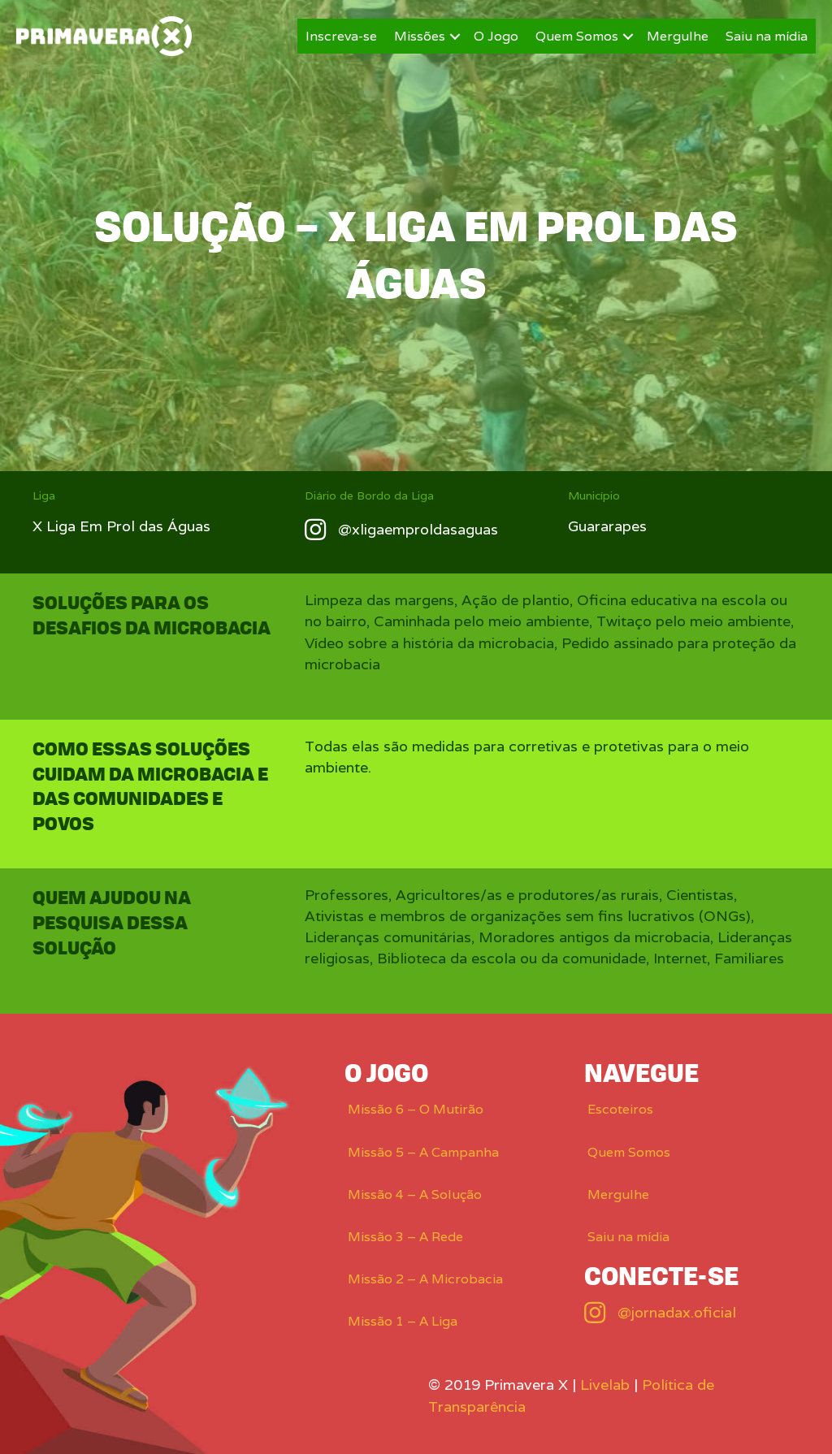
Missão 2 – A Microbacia (425, 1278)
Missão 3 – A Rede (405, 1236)
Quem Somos (576, 36)
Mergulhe (677, 36)
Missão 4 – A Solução (415, 1194)
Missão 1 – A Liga (402, 1321)
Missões (419, 36)
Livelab (605, 1384)
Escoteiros (620, 1109)
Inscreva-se (341, 36)
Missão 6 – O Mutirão (415, 1109)
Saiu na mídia (767, 36)
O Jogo (496, 36)
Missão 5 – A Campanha (423, 1152)
